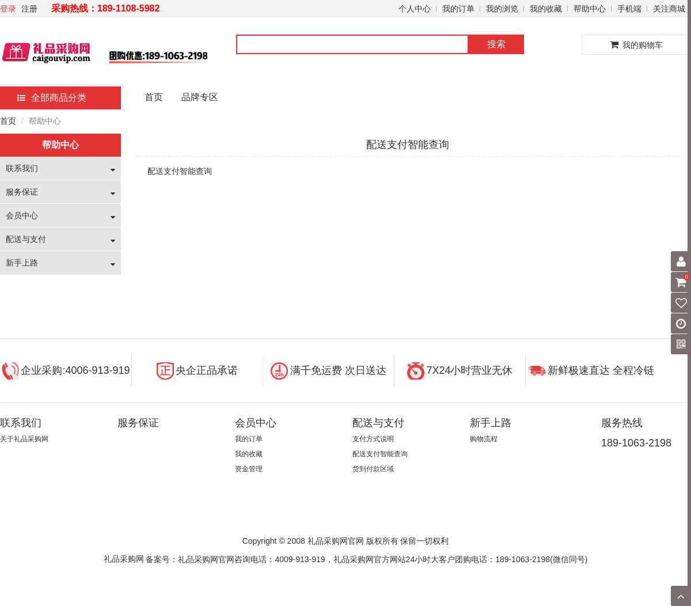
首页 (154, 97)
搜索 (496, 44)
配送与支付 (26, 239)
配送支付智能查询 (380, 454)
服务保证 (22, 191)
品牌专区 (199, 97)
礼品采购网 (124, 558)
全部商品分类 (51, 98)
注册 (29, 8)
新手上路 (22, 262)
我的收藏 (546, 8)
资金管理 (249, 469)
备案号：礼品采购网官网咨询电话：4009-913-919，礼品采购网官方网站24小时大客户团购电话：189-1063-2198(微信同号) (366, 559)
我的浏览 (502, 8)
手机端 (629, 8)
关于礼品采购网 (24, 439)
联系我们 (22, 168)
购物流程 (484, 439)
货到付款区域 (373, 469)
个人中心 (414, 8)
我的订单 (458, 8)
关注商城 (669, 8)
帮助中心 (590, 8)
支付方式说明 (373, 439)
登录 (8, 8)
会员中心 (22, 215)
